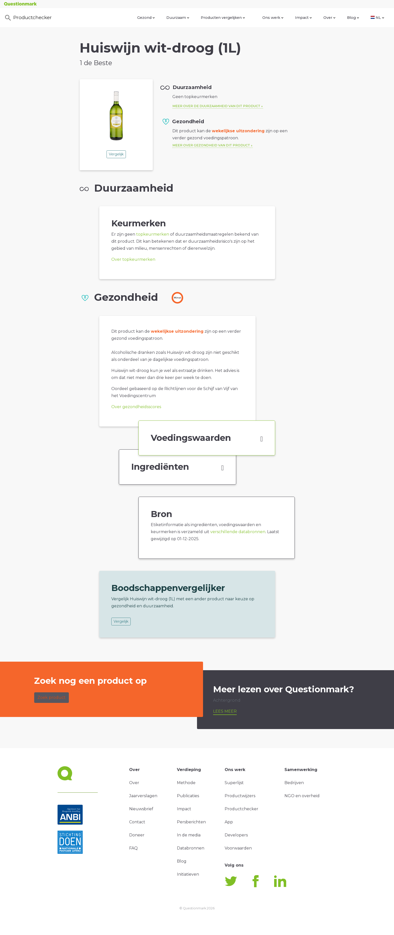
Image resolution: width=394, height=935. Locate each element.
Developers (236, 835)
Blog (353, 17)
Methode (186, 782)
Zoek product (51, 697)
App (229, 822)
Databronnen (190, 848)
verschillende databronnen (237, 531)
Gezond (146, 17)
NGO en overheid (302, 795)
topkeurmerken (152, 234)
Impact (303, 17)
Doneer (136, 835)
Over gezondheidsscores (136, 406)
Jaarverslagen (143, 795)
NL (377, 17)
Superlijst (234, 782)
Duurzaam (177, 17)
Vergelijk (116, 154)
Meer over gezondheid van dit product (211, 145)
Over (329, 17)
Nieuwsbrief (141, 808)
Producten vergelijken (223, 17)
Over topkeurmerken (133, 259)
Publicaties (188, 795)
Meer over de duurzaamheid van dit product (216, 106)
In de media (189, 835)
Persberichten (191, 822)
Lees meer (225, 711)
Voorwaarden (238, 848)
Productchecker (28, 18)
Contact (137, 822)
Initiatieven (188, 874)
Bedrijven (294, 782)
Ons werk (272, 17)
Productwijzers (240, 795)
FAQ (133, 848)
